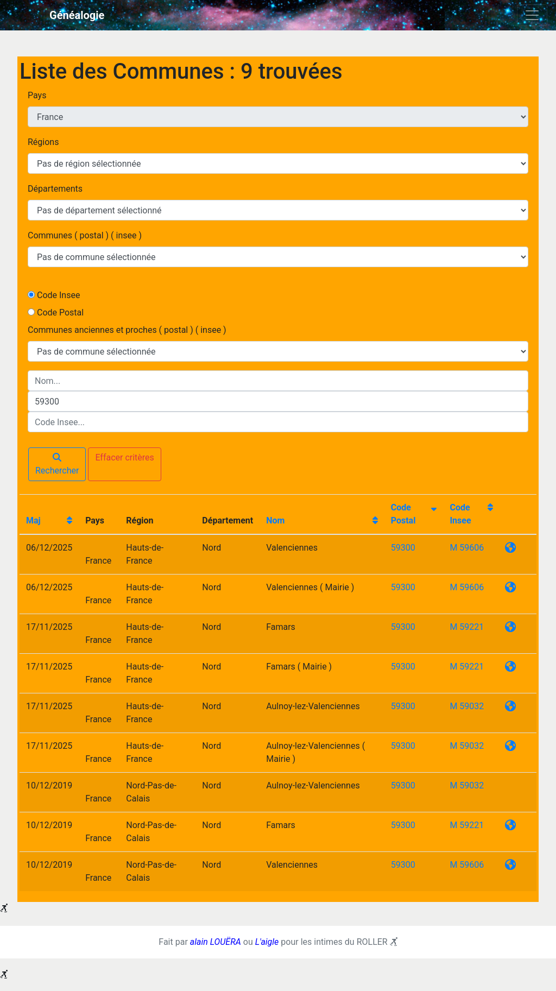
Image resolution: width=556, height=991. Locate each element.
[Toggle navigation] (532, 15)
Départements (55, 189)
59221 (471, 627)
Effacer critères (124, 457)
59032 (471, 706)
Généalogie (76, 15)
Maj (33, 520)
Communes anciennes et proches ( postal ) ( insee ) (127, 330)
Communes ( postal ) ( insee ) (85, 235)
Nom (275, 520)
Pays (37, 95)
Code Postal (60, 312)
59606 (471, 547)
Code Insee (58, 295)
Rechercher (57, 464)
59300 (403, 547)
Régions (43, 142)
